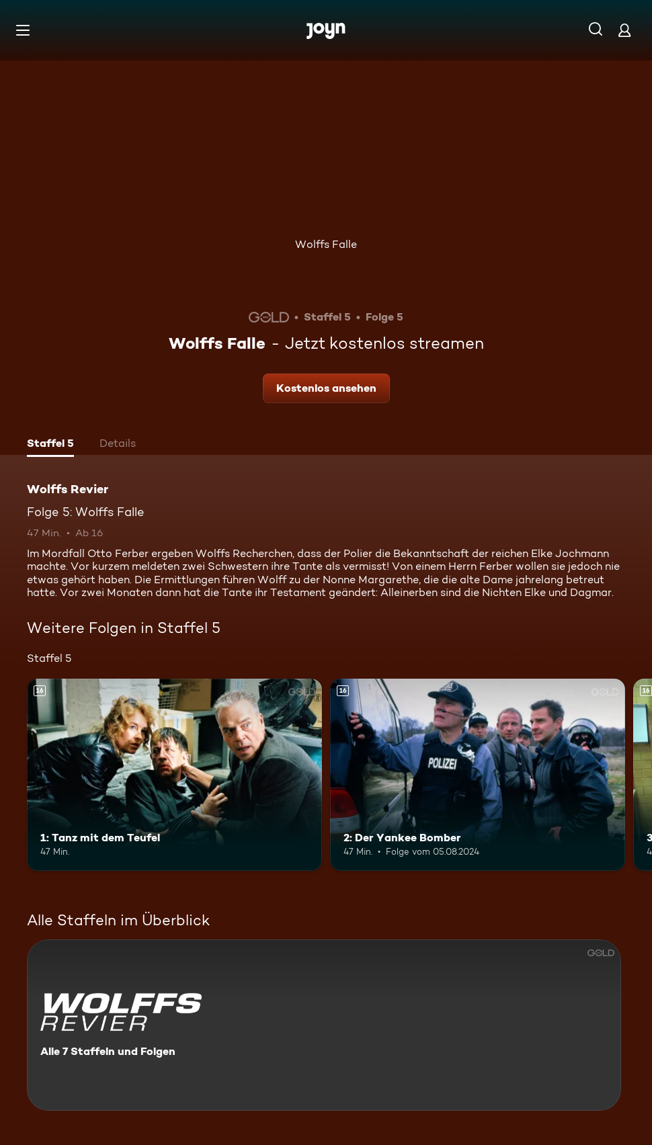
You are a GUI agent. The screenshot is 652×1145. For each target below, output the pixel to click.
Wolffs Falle (326, 244)
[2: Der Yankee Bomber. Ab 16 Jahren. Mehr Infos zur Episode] (477, 774)
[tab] (50, 445)
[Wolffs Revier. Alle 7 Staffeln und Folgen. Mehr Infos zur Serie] (324, 1025)
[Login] (624, 30)
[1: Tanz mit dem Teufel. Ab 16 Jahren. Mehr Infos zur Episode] (174, 774)
